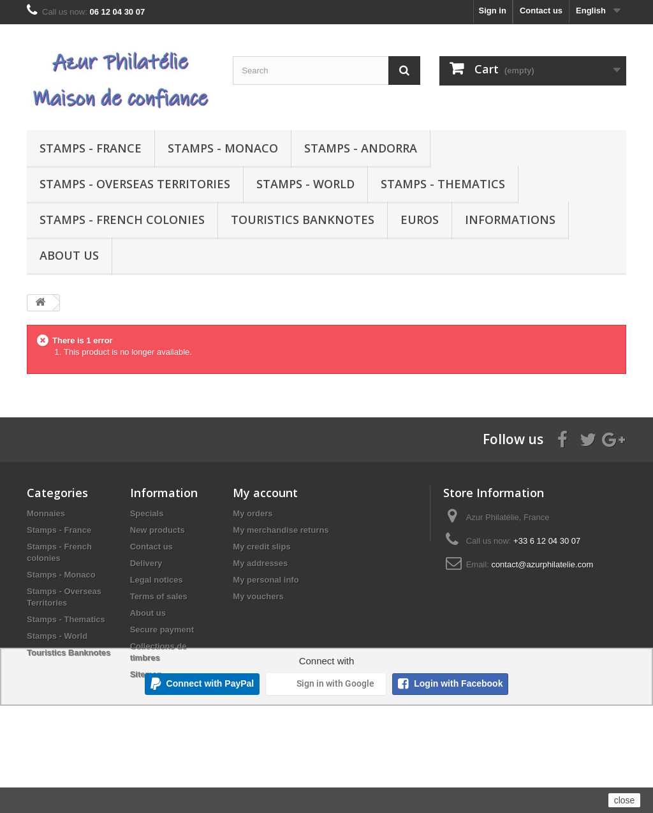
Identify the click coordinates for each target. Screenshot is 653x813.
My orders (252, 513)
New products (157, 530)
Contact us (541, 10)
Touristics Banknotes (302, 219)
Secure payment (162, 629)
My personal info (265, 580)
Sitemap (146, 674)
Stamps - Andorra (360, 148)
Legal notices (156, 580)
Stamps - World (305, 183)
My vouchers (258, 596)
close (624, 800)
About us (69, 255)
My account (265, 492)
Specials (147, 513)
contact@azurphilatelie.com (542, 564)
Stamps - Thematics (443, 183)
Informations (510, 219)
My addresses (260, 563)
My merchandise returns (280, 530)
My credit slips (261, 546)
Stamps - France (91, 148)
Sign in (492, 10)
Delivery (146, 563)
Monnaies (46, 513)
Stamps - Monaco (223, 148)
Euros (419, 219)
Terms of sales (158, 596)
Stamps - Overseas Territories (135, 183)
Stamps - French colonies (122, 219)
